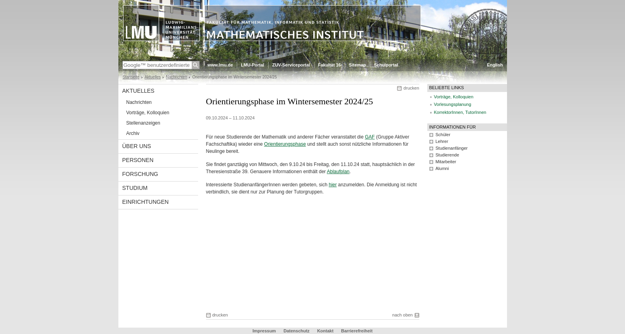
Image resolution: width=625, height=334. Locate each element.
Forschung (140, 174)
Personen (138, 160)
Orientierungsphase (285, 144)
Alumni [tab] (442, 168)
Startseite (131, 77)
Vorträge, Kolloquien (147, 112)
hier (333, 185)
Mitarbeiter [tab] (446, 161)
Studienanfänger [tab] (452, 148)
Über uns (136, 146)
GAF (370, 137)
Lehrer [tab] (442, 141)
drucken (411, 88)
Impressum (264, 330)
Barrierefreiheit (357, 330)
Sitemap (357, 65)
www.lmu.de (220, 65)
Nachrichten (176, 77)
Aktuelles (153, 77)
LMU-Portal (252, 65)
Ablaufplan (338, 171)
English (495, 65)
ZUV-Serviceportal (291, 65)
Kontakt (325, 330)
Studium (135, 188)
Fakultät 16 (329, 65)
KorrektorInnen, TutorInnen (460, 112)
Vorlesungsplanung (453, 104)
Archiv (133, 133)
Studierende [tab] (447, 154)
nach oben (402, 315)
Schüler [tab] (443, 134)
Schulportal (386, 65)
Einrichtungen (145, 202)
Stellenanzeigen (143, 123)
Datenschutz (296, 330)
